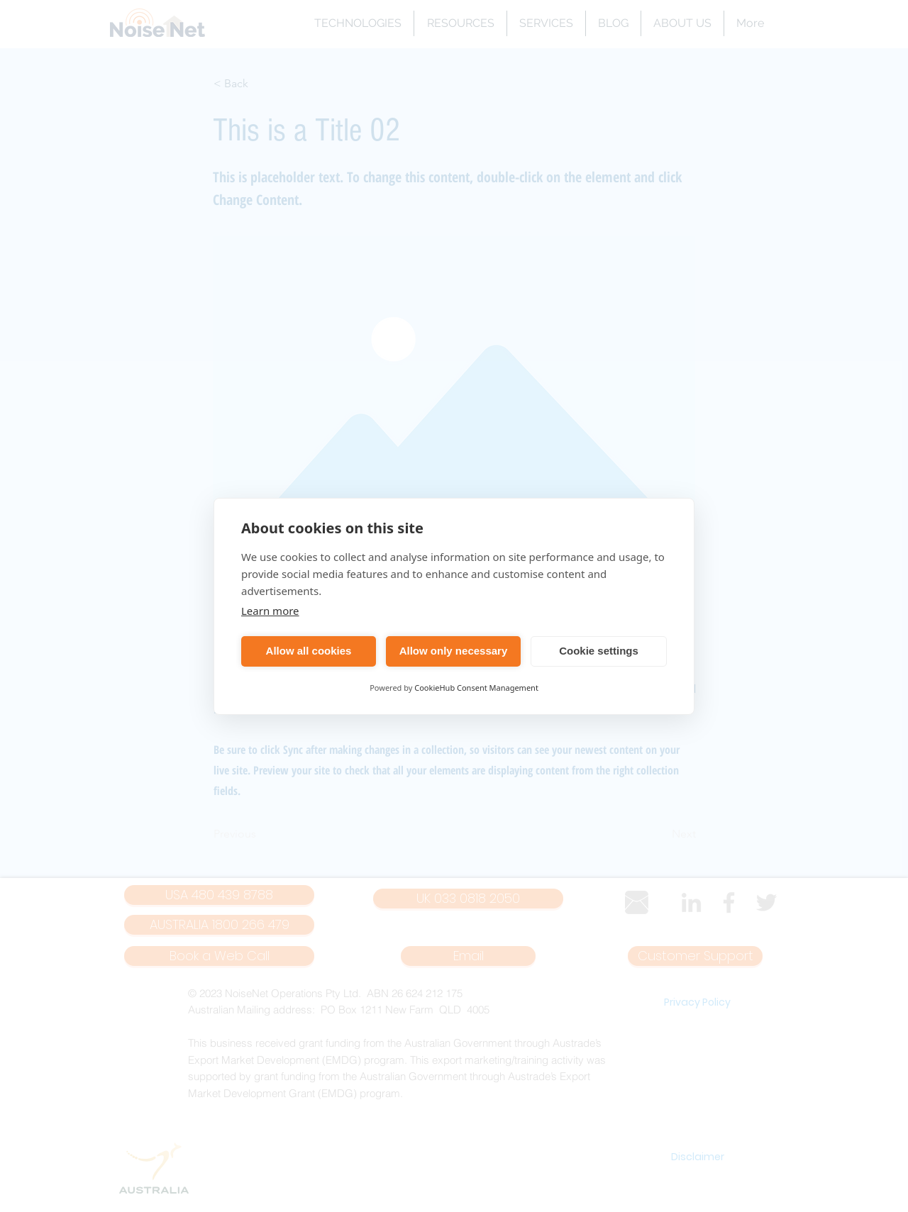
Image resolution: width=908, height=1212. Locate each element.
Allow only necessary (453, 651)
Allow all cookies (309, 651)
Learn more (270, 611)
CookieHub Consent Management (476, 687)
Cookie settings (598, 651)
